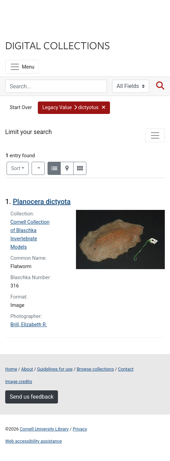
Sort (15, 168)
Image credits (18, 381)
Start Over (21, 107)
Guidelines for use (55, 369)
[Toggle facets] (155, 135)
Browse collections (95, 369)
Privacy (80, 429)
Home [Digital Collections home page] (11, 369)
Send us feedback (31, 396)
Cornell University (40, 13)
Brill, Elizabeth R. (28, 325)
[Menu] (22, 67)
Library (26, 31)
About (27, 369)
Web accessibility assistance (33, 441)
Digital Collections (57, 45)
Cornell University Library (44, 429)
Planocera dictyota (42, 201)
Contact (126, 369)
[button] (74, 107)
